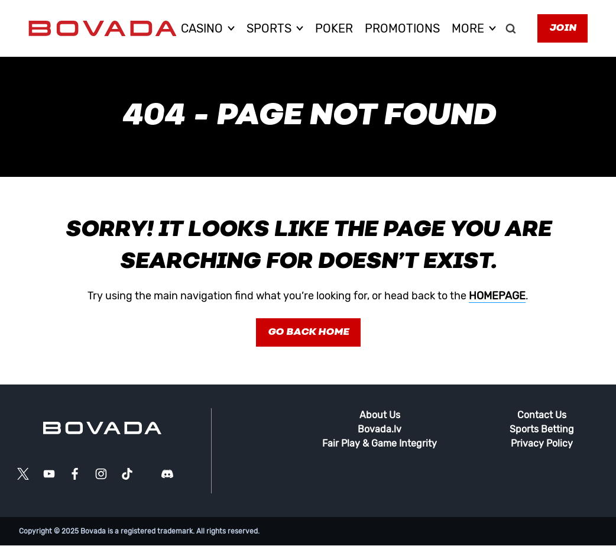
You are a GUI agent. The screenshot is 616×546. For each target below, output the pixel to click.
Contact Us (541, 415)
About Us (379, 415)
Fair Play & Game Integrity (379, 443)
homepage (497, 295)
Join (562, 28)
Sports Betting (542, 429)
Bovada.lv (379, 429)
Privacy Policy (542, 443)
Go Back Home (308, 332)
